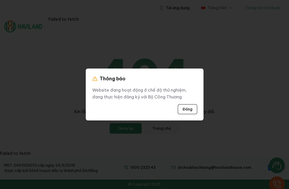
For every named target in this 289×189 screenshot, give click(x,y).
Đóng (187, 109)
